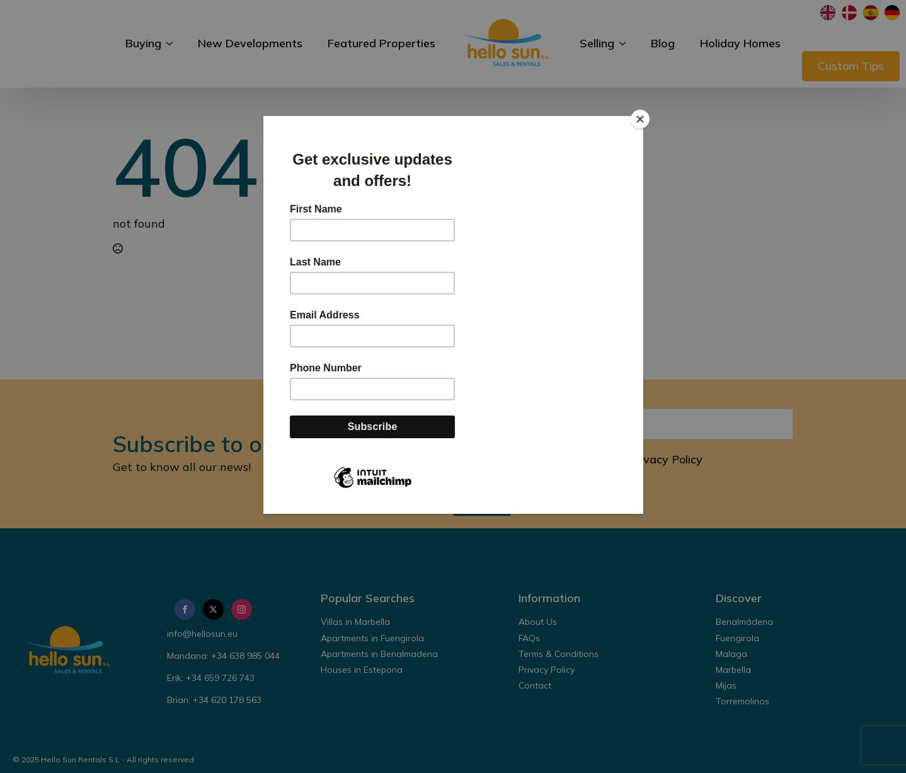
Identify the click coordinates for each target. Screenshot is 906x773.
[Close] (640, 119)
